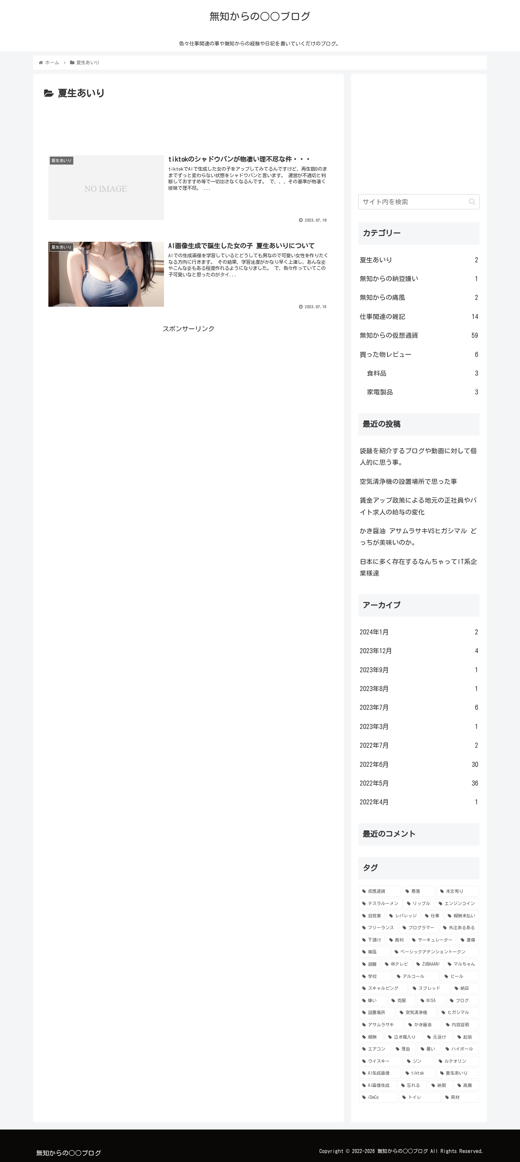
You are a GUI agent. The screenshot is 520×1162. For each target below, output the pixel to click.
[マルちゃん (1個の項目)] (462, 964)
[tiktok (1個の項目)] (418, 1073)
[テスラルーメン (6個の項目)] (380, 903)
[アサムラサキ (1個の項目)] (381, 1024)
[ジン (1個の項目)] (419, 1061)
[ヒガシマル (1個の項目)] (458, 1012)
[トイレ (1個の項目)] (419, 1097)
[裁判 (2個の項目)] (396, 940)
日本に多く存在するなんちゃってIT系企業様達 (418, 567)
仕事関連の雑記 (419, 316)
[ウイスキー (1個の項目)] (380, 1061)
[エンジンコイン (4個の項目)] (457, 903)
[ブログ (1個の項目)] (463, 1000)
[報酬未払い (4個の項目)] (462, 915)
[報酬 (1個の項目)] (371, 1037)
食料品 (422, 373)
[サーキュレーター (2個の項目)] (432, 940)
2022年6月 (419, 764)
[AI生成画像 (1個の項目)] (380, 1073)
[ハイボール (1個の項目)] (460, 1049)
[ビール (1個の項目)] (460, 976)
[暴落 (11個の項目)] (419, 891)
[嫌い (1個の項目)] (373, 1000)
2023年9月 (419, 670)
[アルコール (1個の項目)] (417, 976)
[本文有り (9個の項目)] (458, 891)
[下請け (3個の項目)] (372, 940)
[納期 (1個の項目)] (440, 1085)
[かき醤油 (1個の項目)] (423, 1024)
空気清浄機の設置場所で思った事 (408, 481)
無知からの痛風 (419, 297)
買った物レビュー (419, 354)
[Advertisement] (188, 121)
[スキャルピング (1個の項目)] (383, 988)
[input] (419, 201)
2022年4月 (419, 802)
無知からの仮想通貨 (419, 335)
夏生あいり (419, 260)
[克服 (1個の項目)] (402, 1000)
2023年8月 (419, 688)
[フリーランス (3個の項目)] (378, 927)
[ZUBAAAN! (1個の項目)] (428, 964)
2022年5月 (419, 783)
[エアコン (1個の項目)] (375, 1049)
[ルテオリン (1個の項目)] (457, 1061)
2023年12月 (419, 650)
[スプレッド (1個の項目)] (430, 988)
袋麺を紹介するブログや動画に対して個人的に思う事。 (418, 456)
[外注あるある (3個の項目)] (459, 927)
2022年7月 (419, 745)
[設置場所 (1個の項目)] (377, 1012)
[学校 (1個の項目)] (375, 976)
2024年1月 (419, 632)
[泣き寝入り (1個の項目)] (403, 1037)
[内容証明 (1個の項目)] (461, 1024)
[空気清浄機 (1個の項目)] (416, 1012)
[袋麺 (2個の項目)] (369, 964)
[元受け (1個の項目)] (438, 1037)
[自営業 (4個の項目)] (372, 915)
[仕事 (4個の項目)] (432, 915)
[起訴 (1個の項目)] (466, 1037)
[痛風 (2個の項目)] (374, 952)
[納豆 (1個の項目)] (465, 988)
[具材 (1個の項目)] (460, 1097)
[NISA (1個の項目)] (431, 1000)
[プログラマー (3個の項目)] (418, 927)
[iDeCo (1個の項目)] (378, 1097)
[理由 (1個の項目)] (404, 1049)
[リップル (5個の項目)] (419, 903)
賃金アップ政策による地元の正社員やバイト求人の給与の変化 (418, 506)
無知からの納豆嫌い (419, 278)
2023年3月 (419, 726)
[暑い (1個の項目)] (429, 1049)
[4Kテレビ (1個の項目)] (397, 964)
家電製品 (422, 392)
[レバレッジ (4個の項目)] (403, 915)
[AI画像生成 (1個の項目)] (377, 1085)
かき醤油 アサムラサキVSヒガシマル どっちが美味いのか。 (418, 537)
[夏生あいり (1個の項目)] (458, 1073)
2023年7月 (419, 707)
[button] (472, 201)
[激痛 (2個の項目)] (468, 940)
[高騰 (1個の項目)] (466, 1085)
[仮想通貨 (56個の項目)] (380, 891)
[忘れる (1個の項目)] (412, 1085)
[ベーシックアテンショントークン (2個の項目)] (435, 952)
